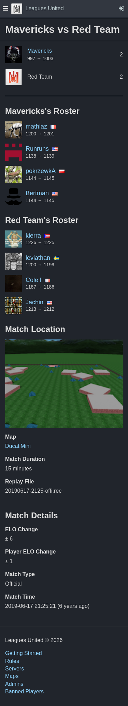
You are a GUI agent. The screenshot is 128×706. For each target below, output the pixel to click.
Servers (14, 668)
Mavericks (39, 51)
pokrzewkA (41, 171)
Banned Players (24, 691)
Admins (14, 684)
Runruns (37, 148)
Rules (12, 661)
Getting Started (23, 653)
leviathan (38, 257)
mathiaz (36, 126)
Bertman (37, 193)
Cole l (33, 280)
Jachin (34, 302)
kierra (33, 235)
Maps (11, 676)
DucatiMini (18, 446)
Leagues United (37, 8)
